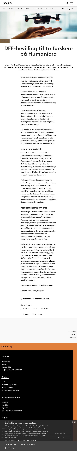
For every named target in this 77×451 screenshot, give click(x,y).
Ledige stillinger (7, 387)
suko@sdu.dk (42, 77)
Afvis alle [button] (60, 438)
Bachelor (4, 402)
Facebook (25, 309)
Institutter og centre (9, 385)
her (51, 285)
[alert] (38, 435)
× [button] (75, 422)
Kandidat (4, 405)
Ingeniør (4, 408)
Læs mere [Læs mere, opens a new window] (14, 437)
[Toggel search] (67, 3)
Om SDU (11, 9)
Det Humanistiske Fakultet (34, 9)
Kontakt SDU (6, 367)
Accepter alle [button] (60, 433)
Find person (5, 361)
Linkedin (45, 309)
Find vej (4, 364)
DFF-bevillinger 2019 (68, 9)
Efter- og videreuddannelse (11, 410)
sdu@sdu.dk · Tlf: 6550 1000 (11, 370)
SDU (4, 8)
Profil (3, 382)
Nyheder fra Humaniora (52, 9)
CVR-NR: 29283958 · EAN (10, 390)
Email (26, 314)
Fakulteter (20, 9)
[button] (6, 441)
